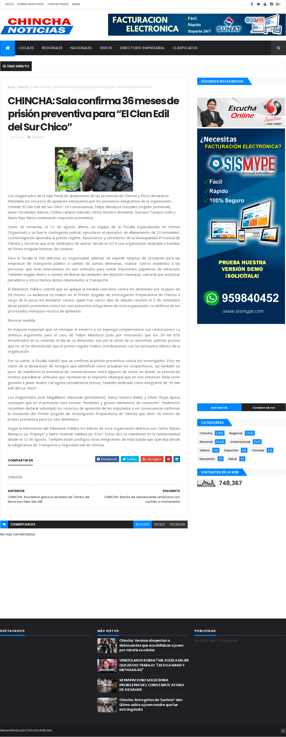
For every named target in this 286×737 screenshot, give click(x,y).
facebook (177, 524)
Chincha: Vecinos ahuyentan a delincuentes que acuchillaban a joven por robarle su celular (151, 645)
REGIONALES (52, 47)
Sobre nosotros (30, 4)
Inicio (9, 4)
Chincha (23, 87)
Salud (232, 459)
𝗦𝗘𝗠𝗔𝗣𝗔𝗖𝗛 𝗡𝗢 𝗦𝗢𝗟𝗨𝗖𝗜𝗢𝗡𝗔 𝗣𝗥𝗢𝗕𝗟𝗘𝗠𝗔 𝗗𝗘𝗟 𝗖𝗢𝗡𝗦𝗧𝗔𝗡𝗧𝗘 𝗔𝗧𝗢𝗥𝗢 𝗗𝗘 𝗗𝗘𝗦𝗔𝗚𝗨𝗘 (151, 685)
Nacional (206, 442)
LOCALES (26, 47)
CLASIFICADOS (185, 47)
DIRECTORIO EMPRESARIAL (142, 47)
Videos (205, 450)
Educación (207, 459)
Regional (235, 433)
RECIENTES (219, 408)
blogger (142, 524)
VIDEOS (106, 47)
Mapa (76, 4)
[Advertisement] (241, 364)
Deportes (231, 450)
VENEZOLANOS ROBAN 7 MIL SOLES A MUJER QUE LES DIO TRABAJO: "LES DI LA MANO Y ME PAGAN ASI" (154, 665)
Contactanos (58, 4)
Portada (258, 450)
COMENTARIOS (263, 408)
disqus (159, 524)
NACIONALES (81, 47)
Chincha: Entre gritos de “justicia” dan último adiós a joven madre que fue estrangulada (150, 704)
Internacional (240, 442)
